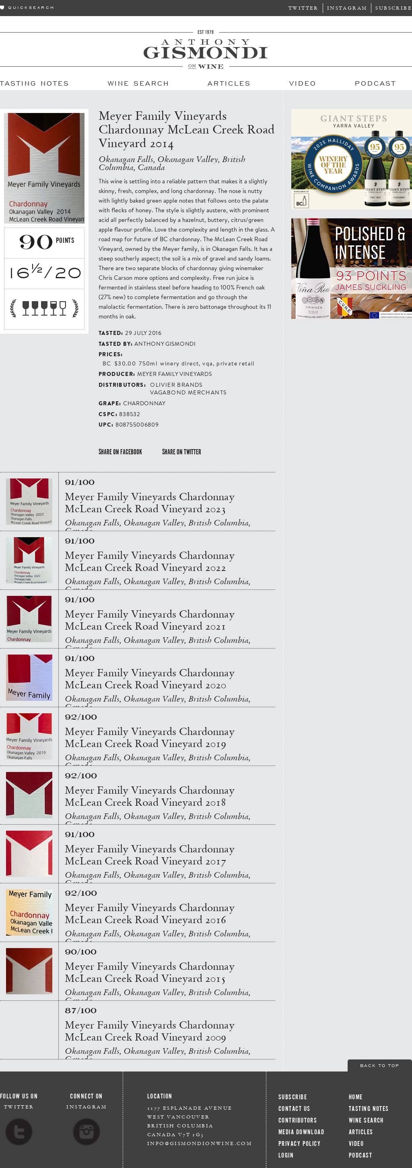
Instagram (347, 8)
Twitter (303, 8)
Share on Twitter (181, 452)
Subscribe (393, 8)
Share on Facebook (120, 452)
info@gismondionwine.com (199, 1143)
